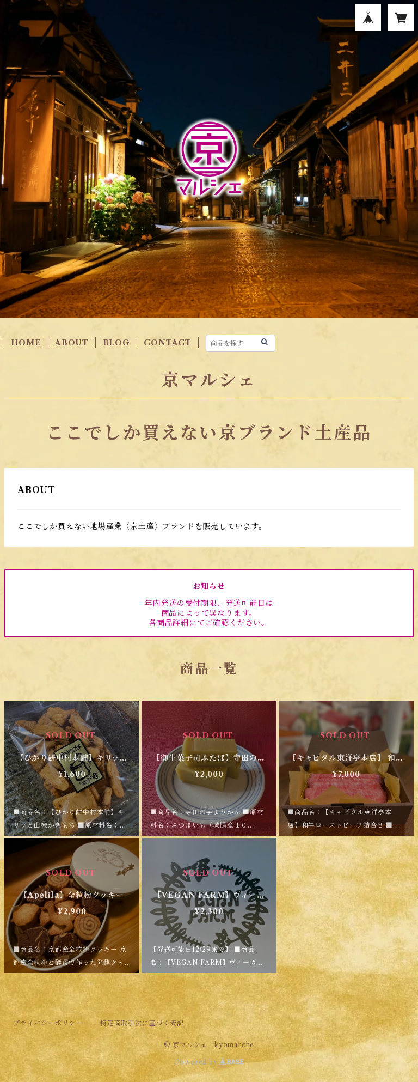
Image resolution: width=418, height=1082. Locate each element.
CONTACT (168, 343)
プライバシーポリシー (48, 1023)
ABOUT (72, 343)
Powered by (209, 1062)
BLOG (116, 343)
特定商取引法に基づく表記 (142, 1023)
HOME (26, 343)
